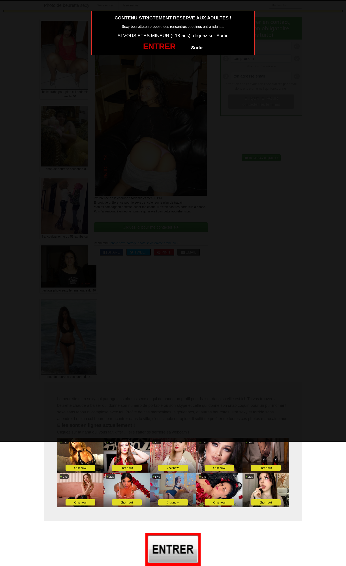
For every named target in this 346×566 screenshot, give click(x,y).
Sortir (197, 47)
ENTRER (159, 46)
